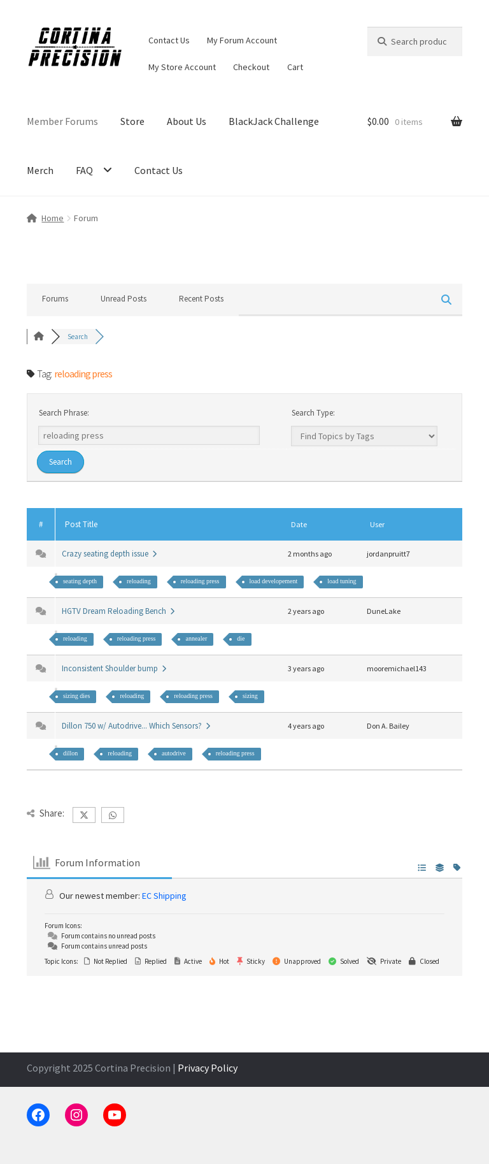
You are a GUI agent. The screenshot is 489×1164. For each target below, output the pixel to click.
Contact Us (169, 40)
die (240, 638)
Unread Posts (123, 298)
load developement (274, 581)
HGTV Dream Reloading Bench (118, 611)
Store (132, 121)
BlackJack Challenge (274, 121)
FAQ (84, 170)
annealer (196, 638)
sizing (250, 695)
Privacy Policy (207, 1067)
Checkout (251, 67)
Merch (40, 170)
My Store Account (182, 67)
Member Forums (62, 121)
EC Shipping (164, 895)
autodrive (174, 753)
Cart (295, 67)
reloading (139, 581)
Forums (55, 298)
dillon (70, 753)
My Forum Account (242, 40)
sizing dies (76, 695)
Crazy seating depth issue (109, 553)
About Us (186, 121)
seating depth (80, 581)
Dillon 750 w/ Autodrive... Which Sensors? (136, 725)
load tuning (341, 581)
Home (52, 218)
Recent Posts (201, 298)
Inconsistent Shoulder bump (114, 668)
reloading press (200, 581)
